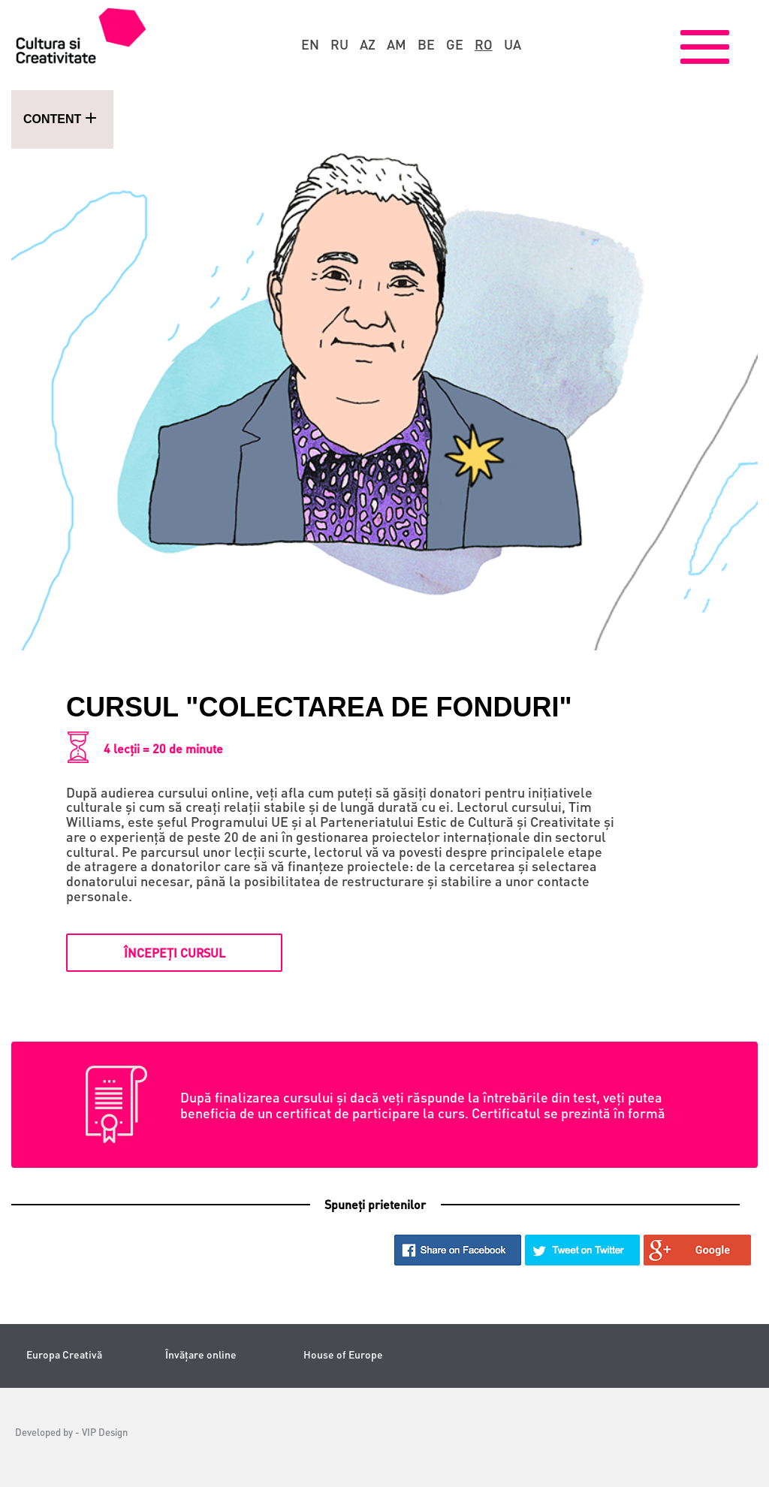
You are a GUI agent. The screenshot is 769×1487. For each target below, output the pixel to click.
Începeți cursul (174, 953)
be (426, 44)
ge (454, 44)
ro (484, 44)
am (396, 44)
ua (512, 44)
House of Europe (343, 1354)
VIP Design (105, 1431)
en (310, 44)
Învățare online (201, 1354)
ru (339, 44)
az (367, 44)
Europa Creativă (64, 1354)
